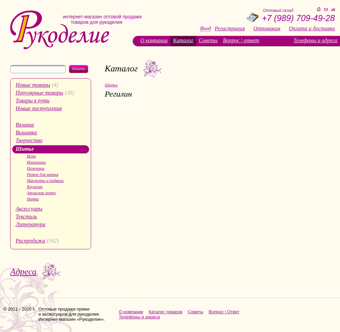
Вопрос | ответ (241, 40)
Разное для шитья (42, 174)
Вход (205, 28)
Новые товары (33, 85)
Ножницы (36, 168)
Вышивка (26, 132)
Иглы (31, 156)
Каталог (183, 40)
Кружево (34, 186)
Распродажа (30, 241)
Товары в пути (33, 100)
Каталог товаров (165, 311)
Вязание (25, 125)
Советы (208, 40)
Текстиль (26, 216)
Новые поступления (39, 108)
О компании (154, 40)
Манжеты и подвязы (45, 180)
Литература (31, 224)
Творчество (29, 140)
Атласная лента (41, 192)
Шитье (25, 149)
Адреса (23, 272)
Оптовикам (266, 28)
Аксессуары (29, 209)
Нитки (33, 199)
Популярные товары (39, 93)
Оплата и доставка (312, 28)
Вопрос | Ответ (224, 311)
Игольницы (36, 162)
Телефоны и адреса (315, 40)
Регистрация (230, 28)
